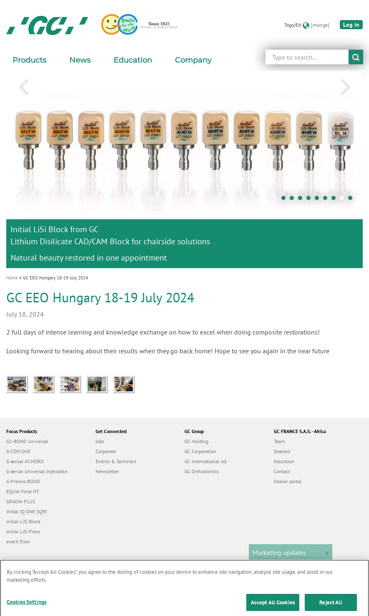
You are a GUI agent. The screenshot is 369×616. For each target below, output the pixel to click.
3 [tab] (302, 200)
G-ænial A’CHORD (25, 461)
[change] (320, 25)
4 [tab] (310, 200)
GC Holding (196, 441)
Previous (23, 87)
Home (12, 278)
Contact (282, 471)
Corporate (106, 451)
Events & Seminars (116, 461)
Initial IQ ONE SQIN (26, 511)
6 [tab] (327, 200)
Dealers (282, 451)
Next (345, 87)
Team (279, 441)
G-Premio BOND (23, 481)
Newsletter (107, 471)
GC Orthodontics (201, 471)
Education (284, 461)
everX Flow (18, 541)
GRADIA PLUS (20, 501)
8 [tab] (344, 200)
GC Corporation (200, 451)
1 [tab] (285, 200)
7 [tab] (335, 200)
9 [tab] (352, 200)
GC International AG (205, 461)
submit (356, 57)
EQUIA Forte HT (22, 491)
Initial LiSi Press (23, 531)
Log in (351, 24)
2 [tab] (294, 200)
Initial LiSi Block (23, 521)
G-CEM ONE (18, 451)
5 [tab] (319, 200)
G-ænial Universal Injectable (36, 471)
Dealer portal (288, 481)
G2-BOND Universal (27, 441)
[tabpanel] (184, 169)
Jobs (100, 441)
